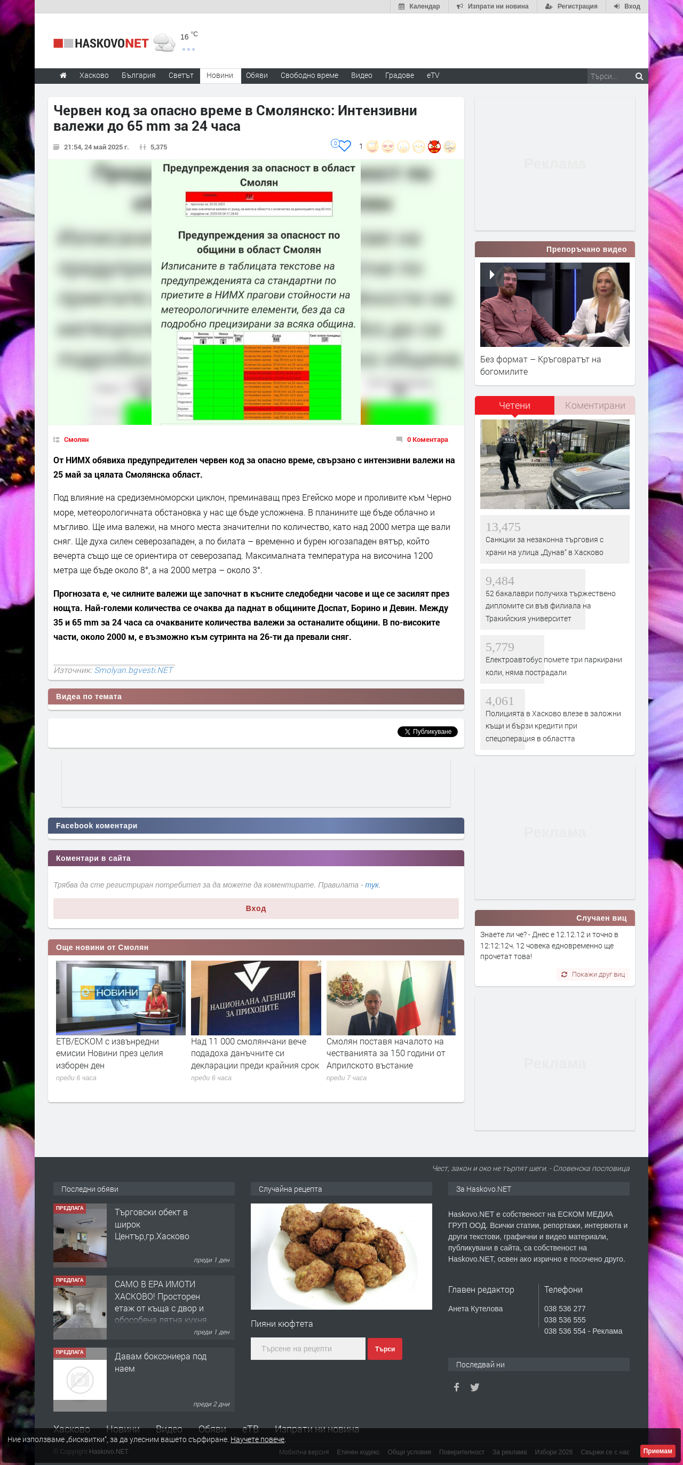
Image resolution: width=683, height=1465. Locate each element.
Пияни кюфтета (282, 1323)
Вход (256, 908)
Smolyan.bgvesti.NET (133, 669)
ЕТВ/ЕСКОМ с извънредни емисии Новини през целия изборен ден (109, 1053)
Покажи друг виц (593, 974)
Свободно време (309, 75)
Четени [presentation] (514, 405)
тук (372, 885)
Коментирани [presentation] (595, 405)
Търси (385, 1349)
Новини (220, 75)
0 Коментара (427, 439)
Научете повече (257, 1439)
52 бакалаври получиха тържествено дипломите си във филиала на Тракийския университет (551, 605)
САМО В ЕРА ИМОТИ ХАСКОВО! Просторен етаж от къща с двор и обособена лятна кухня (161, 1301)
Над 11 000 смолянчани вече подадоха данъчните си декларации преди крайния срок (255, 1053)
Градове (399, 75)
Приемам (658, 1451)
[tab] (515, 409)
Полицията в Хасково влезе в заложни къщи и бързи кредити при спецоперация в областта (553, 725)
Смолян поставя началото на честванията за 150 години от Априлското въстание (386, 1053)
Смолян (76, 439)
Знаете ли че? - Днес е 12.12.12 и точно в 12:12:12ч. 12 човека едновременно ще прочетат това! (549, 945)
